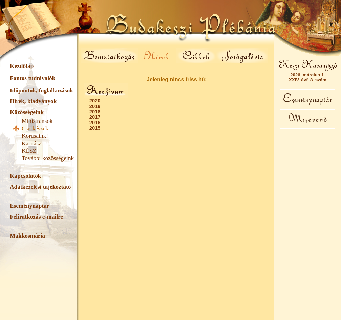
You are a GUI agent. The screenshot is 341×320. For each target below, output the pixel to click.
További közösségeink (48, 158)
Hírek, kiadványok (33, 101)
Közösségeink (27, 112)
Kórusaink (34, 136)
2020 (95, 100)
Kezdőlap (22, 66)
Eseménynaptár (29, 206)
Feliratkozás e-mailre (36, 216)
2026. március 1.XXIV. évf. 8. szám (307, 77)
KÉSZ (29, 151)
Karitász (31, 143)
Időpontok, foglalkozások (41, 90)
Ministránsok (37, 121)
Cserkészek (35, 128)
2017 (95, 117)
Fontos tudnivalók (32, 78)
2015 (95, 128)
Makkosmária (27, 235)
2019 (95, 106)
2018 (95, 111)
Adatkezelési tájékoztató (40, 187)
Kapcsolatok (25, 176)
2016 (95, 122)
